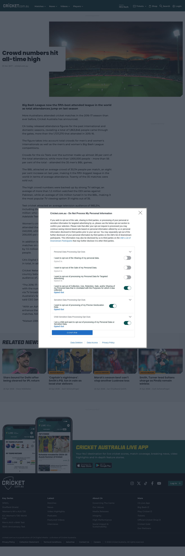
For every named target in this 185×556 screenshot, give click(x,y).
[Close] (141, 213)
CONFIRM (72, 333)
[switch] (127, 258)
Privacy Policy (108, 342)
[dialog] (92, 278)
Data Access (92, 342)
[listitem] (92, 251)
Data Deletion (77, 342)
